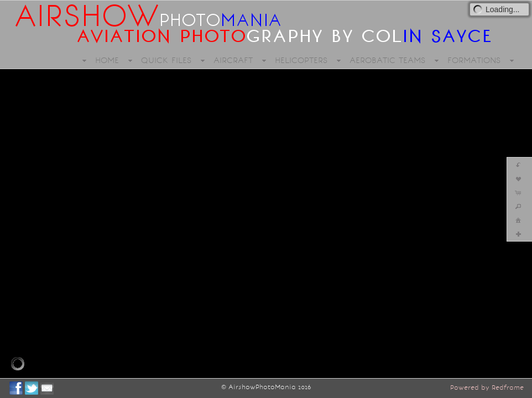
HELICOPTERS (301, 60)
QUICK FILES (166, 60)
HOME (107, 60)
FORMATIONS (473, 60)
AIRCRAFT (233, 60)
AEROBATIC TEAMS (387, 60)
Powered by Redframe (487, 387)
